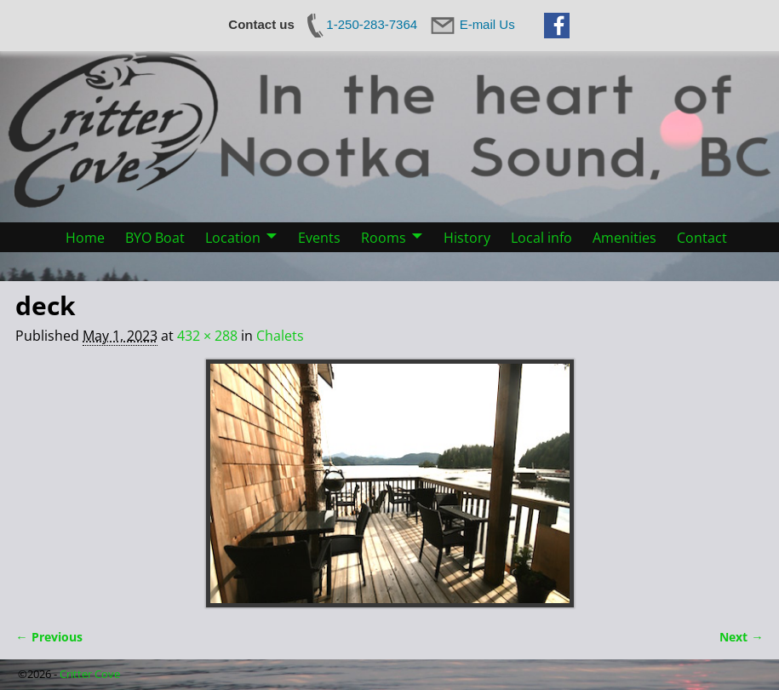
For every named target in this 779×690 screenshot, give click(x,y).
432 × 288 (207, 335)
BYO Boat (155, 237)
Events (319, 237)
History (467, 237)
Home (85, 237)
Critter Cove (90, 673)
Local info (541, 237)
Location (233, 237)
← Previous (48, 637)
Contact (702, 237)
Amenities (624, 237)
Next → (741, 637)
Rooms (383, 237)
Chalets (280, 335)
